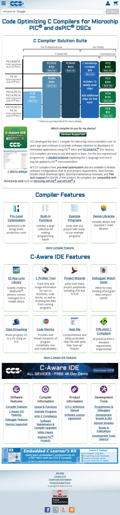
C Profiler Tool (45, 278)
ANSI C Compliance (45, 416)
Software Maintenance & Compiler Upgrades (45, 424)
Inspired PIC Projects (45, 438)
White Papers (45, 432)
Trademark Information (60, 479)
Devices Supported (16, 424)
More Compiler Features (60, 248)
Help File (74, 329)
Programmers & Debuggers (103, 408)
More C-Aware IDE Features (60, 357)
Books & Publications (104, 429)
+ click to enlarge (17, 171)
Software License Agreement (74, 416)
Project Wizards (74, 278)
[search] (52, 11)
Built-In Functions (45, 218)
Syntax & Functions (45, 407)
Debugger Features (16, 419)
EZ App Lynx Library (16, 280)
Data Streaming (16, 329)
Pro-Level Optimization (16, 218)
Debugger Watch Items (103, 280)
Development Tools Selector (103, 437)
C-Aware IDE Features (16, 413)
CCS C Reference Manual (74, 408)
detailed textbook (58, 157)
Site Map (60, 473)
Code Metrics (45, 329)
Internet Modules (104, 423)
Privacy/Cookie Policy (60, 482)
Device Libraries (103, 216)
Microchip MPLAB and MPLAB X (54, 181)
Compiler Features (16, 407)
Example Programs (74, 218)
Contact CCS (60, 476)
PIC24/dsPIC (90, 149)
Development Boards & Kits (104, 416)
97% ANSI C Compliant (103, 331)
